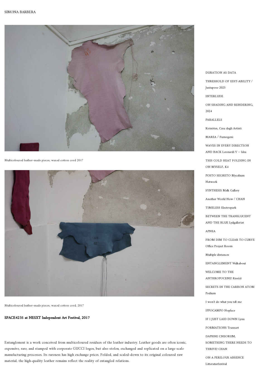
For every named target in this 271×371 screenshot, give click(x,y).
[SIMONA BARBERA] (20, 12)
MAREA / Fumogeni (219, 137)
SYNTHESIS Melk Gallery (222, 190)
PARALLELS (214, 120)
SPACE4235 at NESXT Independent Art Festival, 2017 (47, 318)
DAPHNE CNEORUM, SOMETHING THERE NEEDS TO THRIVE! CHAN (229, 343)
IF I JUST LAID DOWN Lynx (225, 319)
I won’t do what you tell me (224, 302)
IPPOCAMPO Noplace (220, 310)
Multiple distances (217, 255)
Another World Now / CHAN (225, 199)
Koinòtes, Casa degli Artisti (224, 128)
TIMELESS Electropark (221, 208)
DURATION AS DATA (221, 73)
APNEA (210, 231)
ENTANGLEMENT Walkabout (226, 263)
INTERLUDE (214, 96)
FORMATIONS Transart (222, 328)
